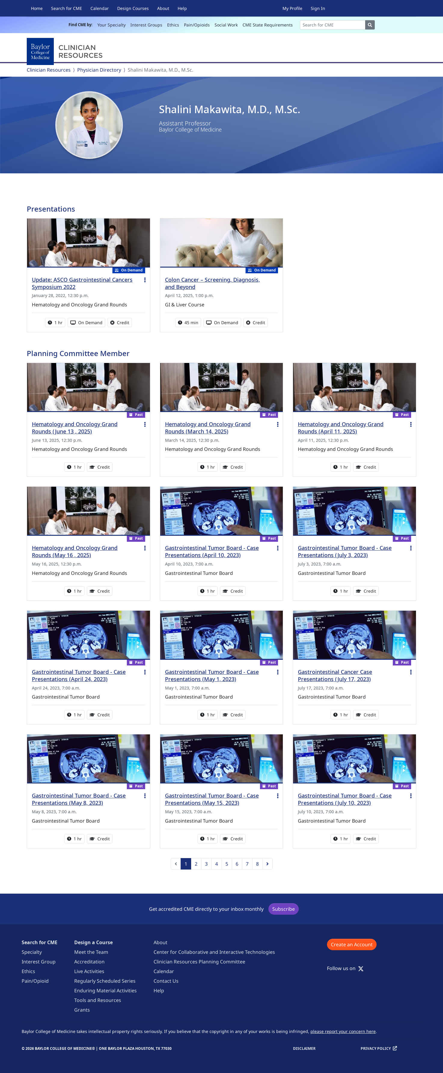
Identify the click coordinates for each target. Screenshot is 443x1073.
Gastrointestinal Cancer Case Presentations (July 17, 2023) (335, 675)
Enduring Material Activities (105, 990)
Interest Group (39, 961)
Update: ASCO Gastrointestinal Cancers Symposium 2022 (82, 283)
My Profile (292, 8)
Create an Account (352, 944)
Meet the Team (91, 952)
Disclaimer (304, 1048)
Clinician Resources (49, 70)
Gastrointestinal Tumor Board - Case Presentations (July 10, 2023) (345, 799)
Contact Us (166, 981)
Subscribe (283, 909)
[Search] (332, 24)
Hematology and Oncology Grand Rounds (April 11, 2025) (340, 427)
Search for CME (66, 8)
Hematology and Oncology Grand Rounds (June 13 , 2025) (75, 427)
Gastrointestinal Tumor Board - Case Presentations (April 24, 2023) (79, 675)
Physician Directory (99, 70)
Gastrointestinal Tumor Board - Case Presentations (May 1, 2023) (212, 675)
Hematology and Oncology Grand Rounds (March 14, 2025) (208, 427)
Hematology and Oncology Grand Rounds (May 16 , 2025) (75, 551)
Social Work (226, 25)
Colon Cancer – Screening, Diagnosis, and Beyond (212, 283)
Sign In (318, 8)
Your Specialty (111, 25)
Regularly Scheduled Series (105, 981)
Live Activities (89, 971)
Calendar (99, 8)
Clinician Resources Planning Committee (199, 961)
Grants (82, 1009)
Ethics (173, 25)
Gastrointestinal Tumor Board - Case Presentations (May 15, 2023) (212, 799)
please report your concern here (343, 1031)
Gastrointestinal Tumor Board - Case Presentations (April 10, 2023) (212, 551)
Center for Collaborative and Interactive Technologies (214, 952)
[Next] (267, 864)
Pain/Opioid (35, 981)
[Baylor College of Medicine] (66, 51)
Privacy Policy (376, 1048)
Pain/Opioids (197, 25)
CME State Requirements (268, 25)
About (163, 8)
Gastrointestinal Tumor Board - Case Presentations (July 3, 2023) (345, 551)
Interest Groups (146, 25)
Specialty (32, 952)
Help (182, 8)
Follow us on (345, 968)
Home (37, 8)
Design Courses (133, 8)
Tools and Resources (97, 1000)
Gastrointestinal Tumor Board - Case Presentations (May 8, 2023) (79, 799)
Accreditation (89, 961)
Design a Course (93, 942)
